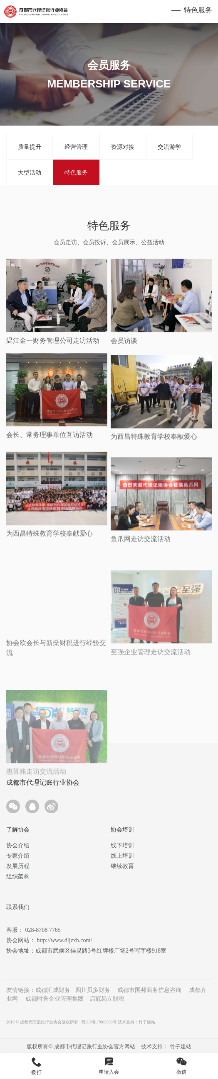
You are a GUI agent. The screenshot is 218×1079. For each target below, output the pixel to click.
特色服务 (198, 10)
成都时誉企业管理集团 (54, 999)
